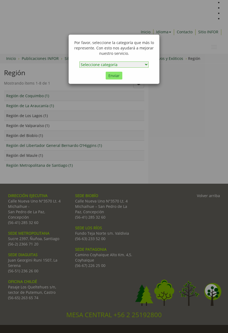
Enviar (114, 75)
